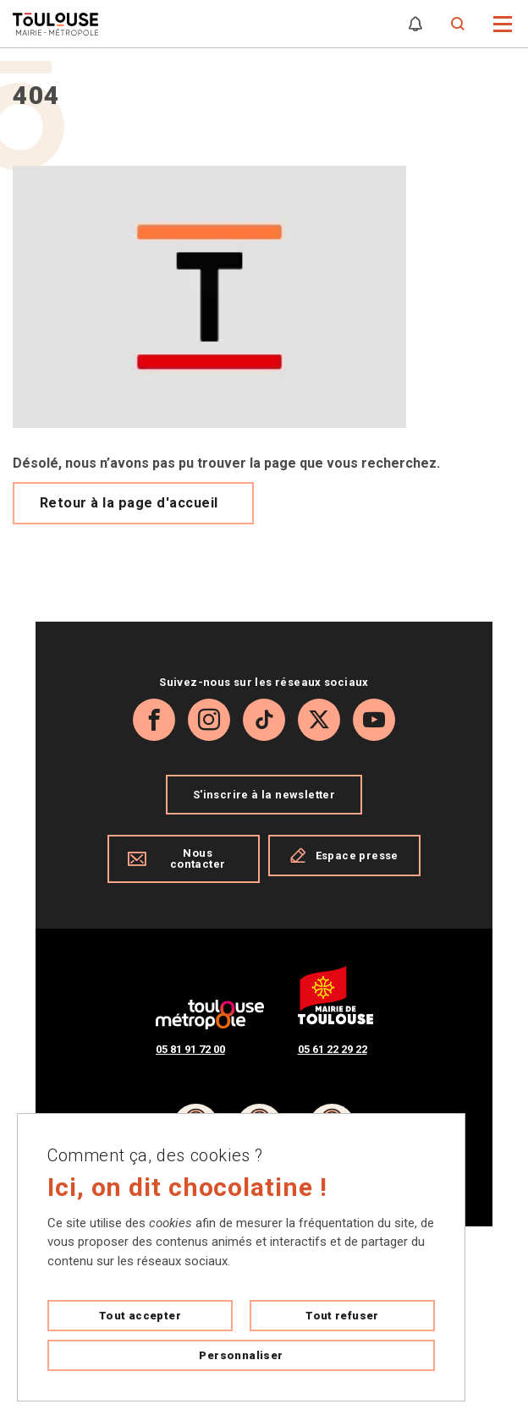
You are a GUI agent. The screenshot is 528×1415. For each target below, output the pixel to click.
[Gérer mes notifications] (415, 24)
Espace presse (344, 855)
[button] (503, 22)
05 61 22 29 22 (332, 1049)
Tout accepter (140, 1315)
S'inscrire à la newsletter (264, 794)
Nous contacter (176, 858)
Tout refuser (342, 1315)
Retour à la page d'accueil (129, 503)
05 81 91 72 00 (190, 1049)
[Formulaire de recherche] (458, 24)
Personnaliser (241, 1355)
